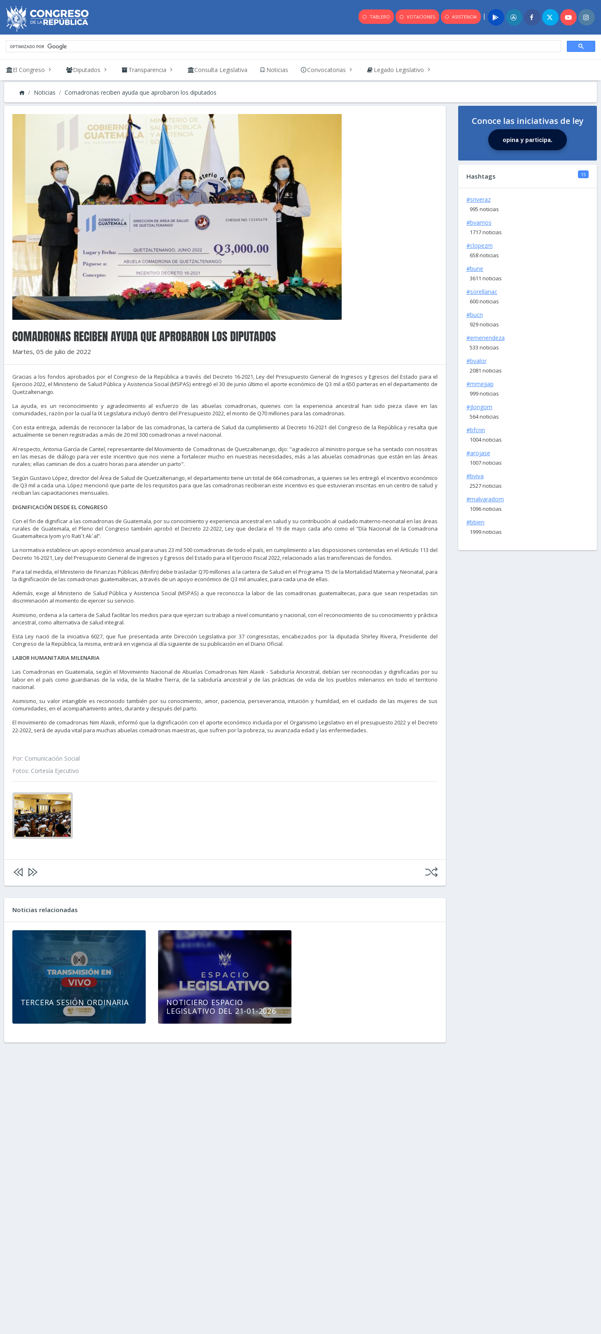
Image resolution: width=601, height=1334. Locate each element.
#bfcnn (475, 430)
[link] (218, 70)
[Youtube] (568, 17)
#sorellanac (481, 292)
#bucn (474, 315)
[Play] (496, 17)
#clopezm (479, 245)
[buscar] (282, 46)
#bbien (475, 522)
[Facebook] (532, 17)
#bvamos (479, 222)
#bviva (475, 476)
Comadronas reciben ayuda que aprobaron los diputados (141, 92)
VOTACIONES (416, 17)
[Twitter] (550, 17)
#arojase (478, 453)
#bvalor (476, 361)
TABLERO (375, 17)
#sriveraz (478, 199)
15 (583, 174)
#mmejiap (480, 384)
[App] (514, 17)
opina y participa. (527, 140)
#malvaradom (485, 499)
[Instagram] (586, 17)
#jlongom (479, 407)
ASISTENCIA (460, 17)
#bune (474, 268)
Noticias (45, 92)
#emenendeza (485, 338)
